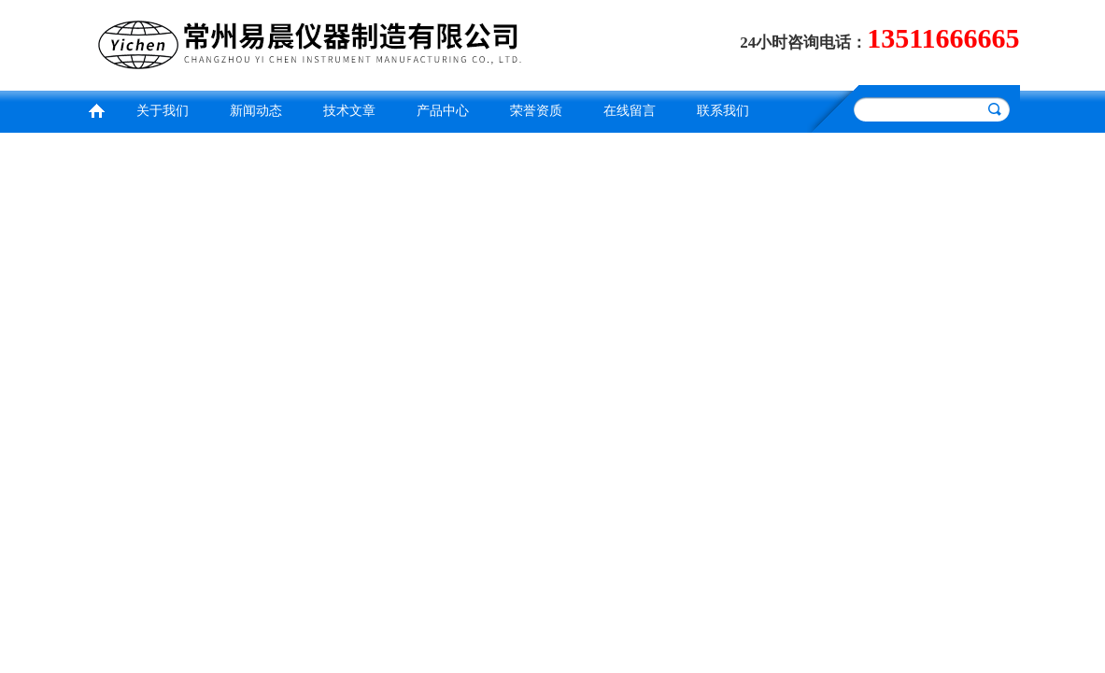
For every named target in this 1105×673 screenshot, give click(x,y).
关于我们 (162, 111)
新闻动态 (256, 111)
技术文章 (349, 111)
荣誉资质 (536, 111)
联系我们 (723, 111)
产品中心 (443, 111)
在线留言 (629, 111)
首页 (96, 109)
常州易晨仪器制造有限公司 (315, 42)
